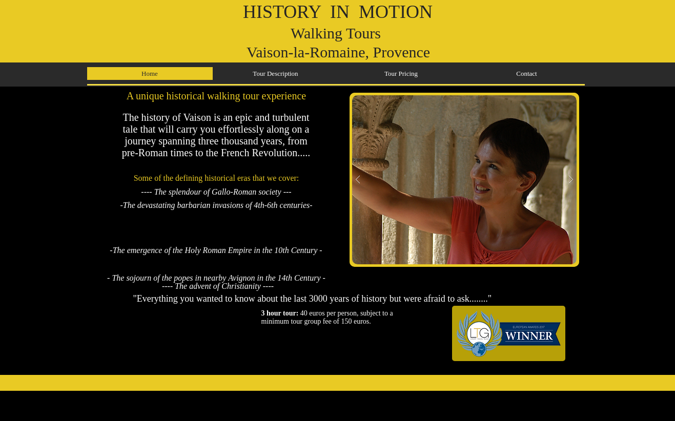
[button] (464, 179)
